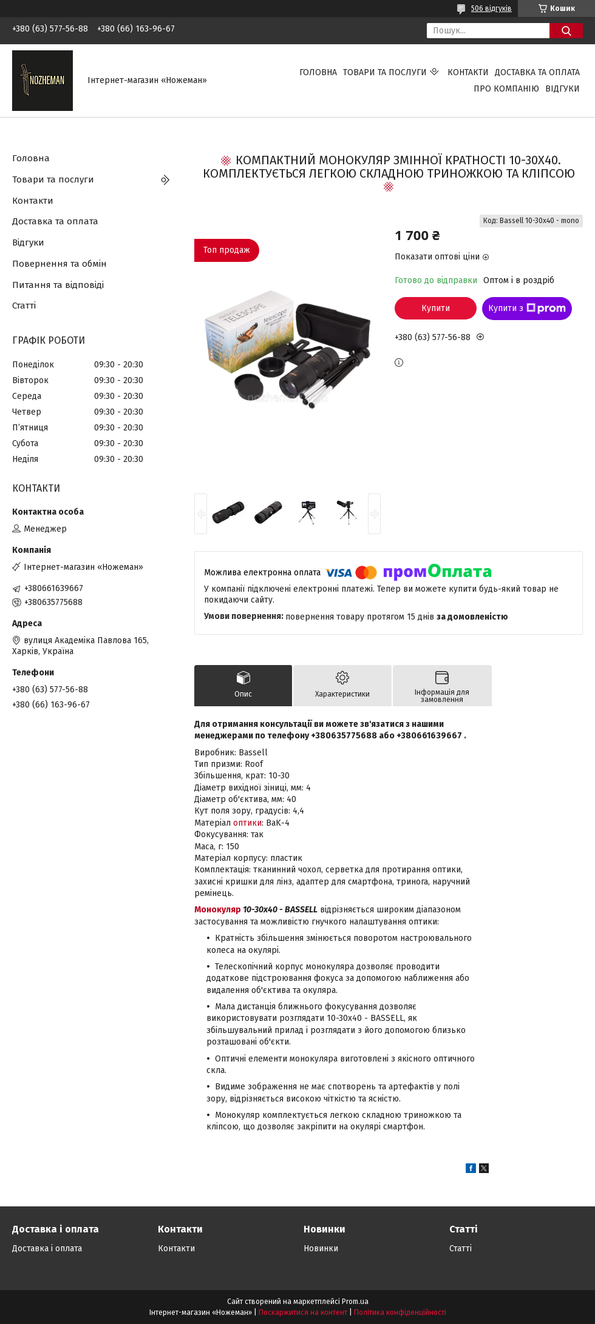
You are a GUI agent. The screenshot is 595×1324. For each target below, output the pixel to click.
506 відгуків (491, 8)
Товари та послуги (385, 72)
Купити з (527, 308)
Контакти (468, 72)
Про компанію (506, 89)
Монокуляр (217, 909)
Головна (318, 72)
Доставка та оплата (537, 72)
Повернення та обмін (59, 263)
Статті (24, 305)
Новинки (321, 1248)
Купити (435, 308)
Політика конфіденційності (400, 1312)
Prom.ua (355, 1301)
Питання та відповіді (58, 284)
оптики (247, 823)
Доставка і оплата (47, 1248)
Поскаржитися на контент (303, 1312)
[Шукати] (566, 30)
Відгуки (562, 89)
